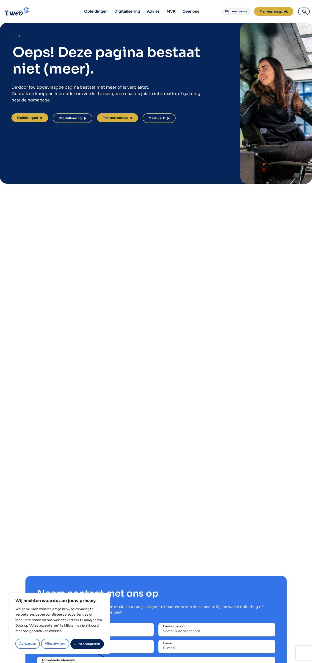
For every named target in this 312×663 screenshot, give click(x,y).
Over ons (190, 11)
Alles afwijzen (55, 644)
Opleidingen (96, 11)
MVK (171, 11)
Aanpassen (27, 644)
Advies (153, 11)
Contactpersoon (174, 626)
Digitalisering (127, 11)
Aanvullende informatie (58, 660)
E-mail (167, 643)
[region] (59, 624)
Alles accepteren (87, 644)
